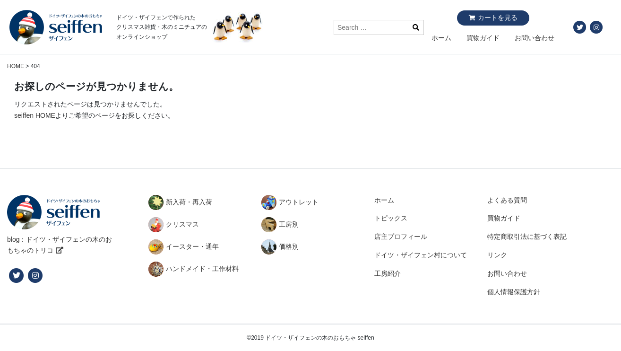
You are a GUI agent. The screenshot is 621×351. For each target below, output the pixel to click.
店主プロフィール (400, 236)
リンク (497, 255)
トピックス (390, 218)
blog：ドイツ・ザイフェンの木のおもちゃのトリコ (59, 245)
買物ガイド (483, 38)
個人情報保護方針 (513, 292)
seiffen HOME (34, 115)
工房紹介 (387, 273)
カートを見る (498, 17)
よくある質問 (507, 200)
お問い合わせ (534, 38)
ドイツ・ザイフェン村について (420, 255)
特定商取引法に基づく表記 (527, 236)
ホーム (441, 38)
